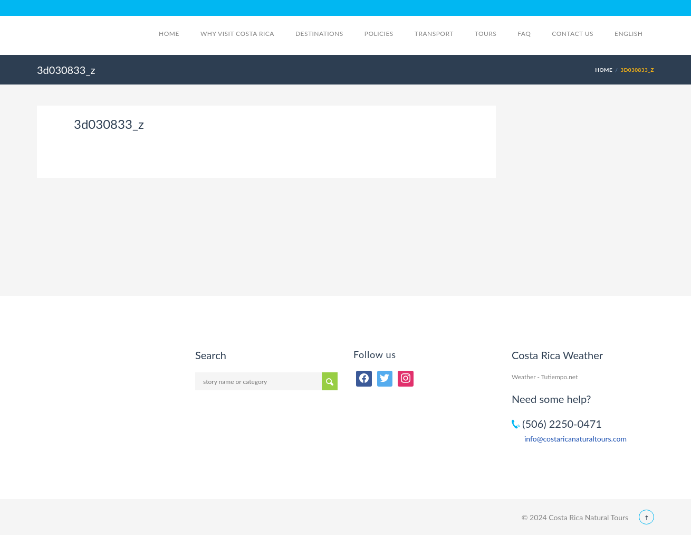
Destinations (319, 33)
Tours (486, 33)
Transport (434, 33)
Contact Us (572, 33)
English (634, 33)
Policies (379, 33)
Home (169, 33)
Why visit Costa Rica (237, 33)
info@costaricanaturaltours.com (575, 438)
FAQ (524, 33)
